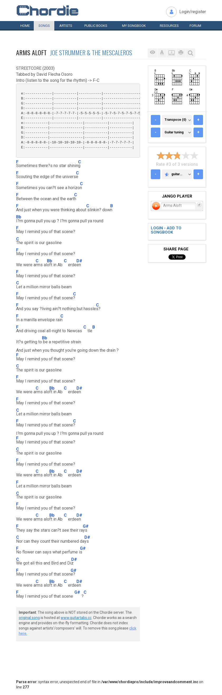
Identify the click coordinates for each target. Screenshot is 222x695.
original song (29, 618)
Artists (65, 26)
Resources (169, 26)
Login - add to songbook (166, 230)
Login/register (192, 11)
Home (25, 26)
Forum (195, 26)
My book (134, 26)
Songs (44, 26)
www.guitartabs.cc (76, 618)
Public (95, 26)
